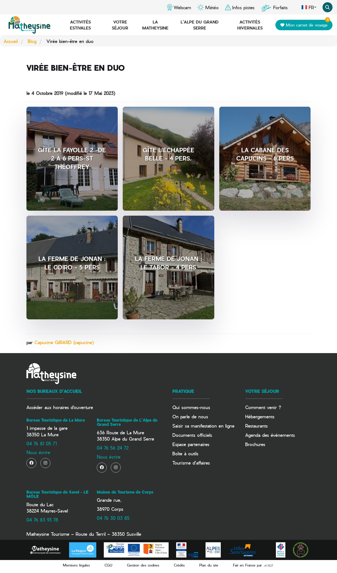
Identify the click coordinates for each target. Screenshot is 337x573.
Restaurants (256, 425)
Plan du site (208, 565)
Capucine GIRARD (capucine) (64, 342)
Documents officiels (192, 435)
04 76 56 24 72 (112, 447)
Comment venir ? (263, 407)
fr (308, 7)
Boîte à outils (185, 453)
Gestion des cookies (143, 565)
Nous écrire (38, 452)
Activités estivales (80, 24)
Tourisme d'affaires (191, 462)
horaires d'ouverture (73, 407)
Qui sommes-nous (191, 407)
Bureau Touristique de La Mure (55, 420)
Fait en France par (253, 565)
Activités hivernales (250, 24)
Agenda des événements (270, 435)
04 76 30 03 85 (113, 518)
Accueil (11, 41)
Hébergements (259, 416)
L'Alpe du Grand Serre (200, 24)
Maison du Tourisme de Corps (125, 492)
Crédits (179, 565)
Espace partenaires (190, 444)
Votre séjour (120, 24)
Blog (32, 41)
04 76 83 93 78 (42, 519)
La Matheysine (155, 24)
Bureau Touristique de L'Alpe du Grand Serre (127, 422)
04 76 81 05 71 (41, 443)
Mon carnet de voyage (305, 24)
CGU (108, 565)
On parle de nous (190, 416)
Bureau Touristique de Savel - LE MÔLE (57, 494)
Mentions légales (76, 565)
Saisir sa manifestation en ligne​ (203, 425)
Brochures (255, 444)
